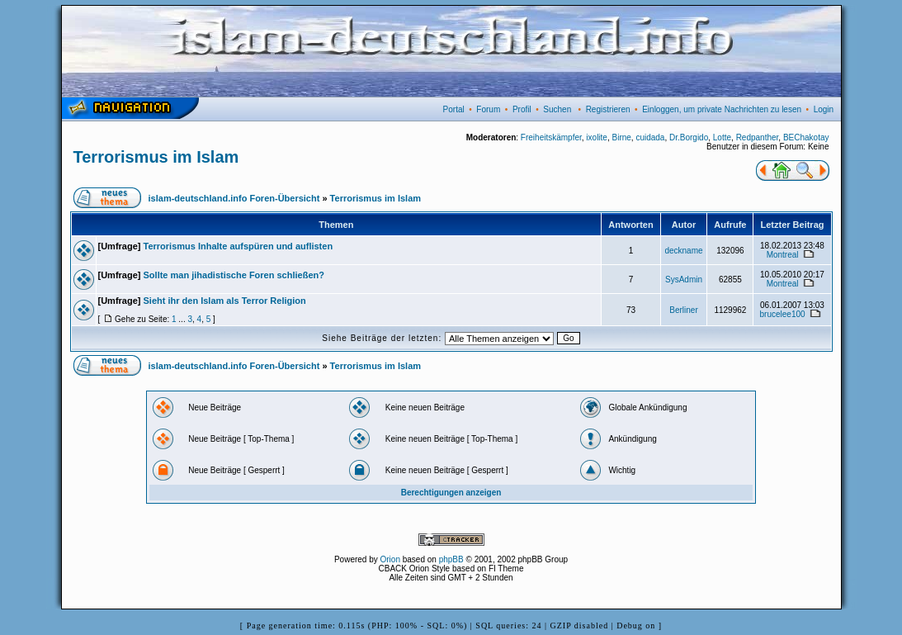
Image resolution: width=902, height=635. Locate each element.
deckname (683, 250)
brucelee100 (782, 314)
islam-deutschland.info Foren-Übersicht (234, 198)
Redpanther (757, 137)
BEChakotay (806, 137)
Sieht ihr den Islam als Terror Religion (225, 301)
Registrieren (608, 109)
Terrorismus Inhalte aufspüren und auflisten (238, 246)
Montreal (783, 254)
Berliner (683, 310)
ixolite (596, 137)
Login (824, 109)
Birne (621, 137)
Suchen (557, 109)
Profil (521, 109)
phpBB (451, 559)
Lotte (722, 137)
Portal (454, 109)
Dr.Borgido (688, 137)
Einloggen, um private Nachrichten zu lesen (721, 109)
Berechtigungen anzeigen (451, 492)
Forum (488, 109)
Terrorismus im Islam (156, 157)
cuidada (649, 137)
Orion (390, 559)
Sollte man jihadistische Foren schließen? (234, 275)
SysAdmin (683, 279)
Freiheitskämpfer (551, 137)
